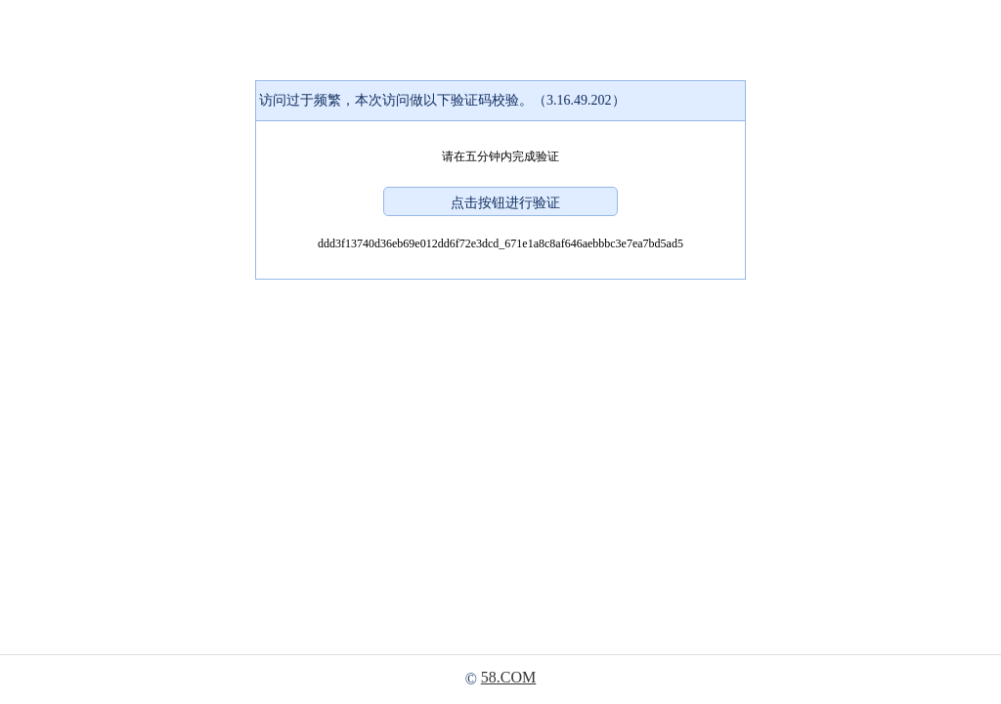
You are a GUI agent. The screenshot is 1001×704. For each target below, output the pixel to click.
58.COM (508, 677)
